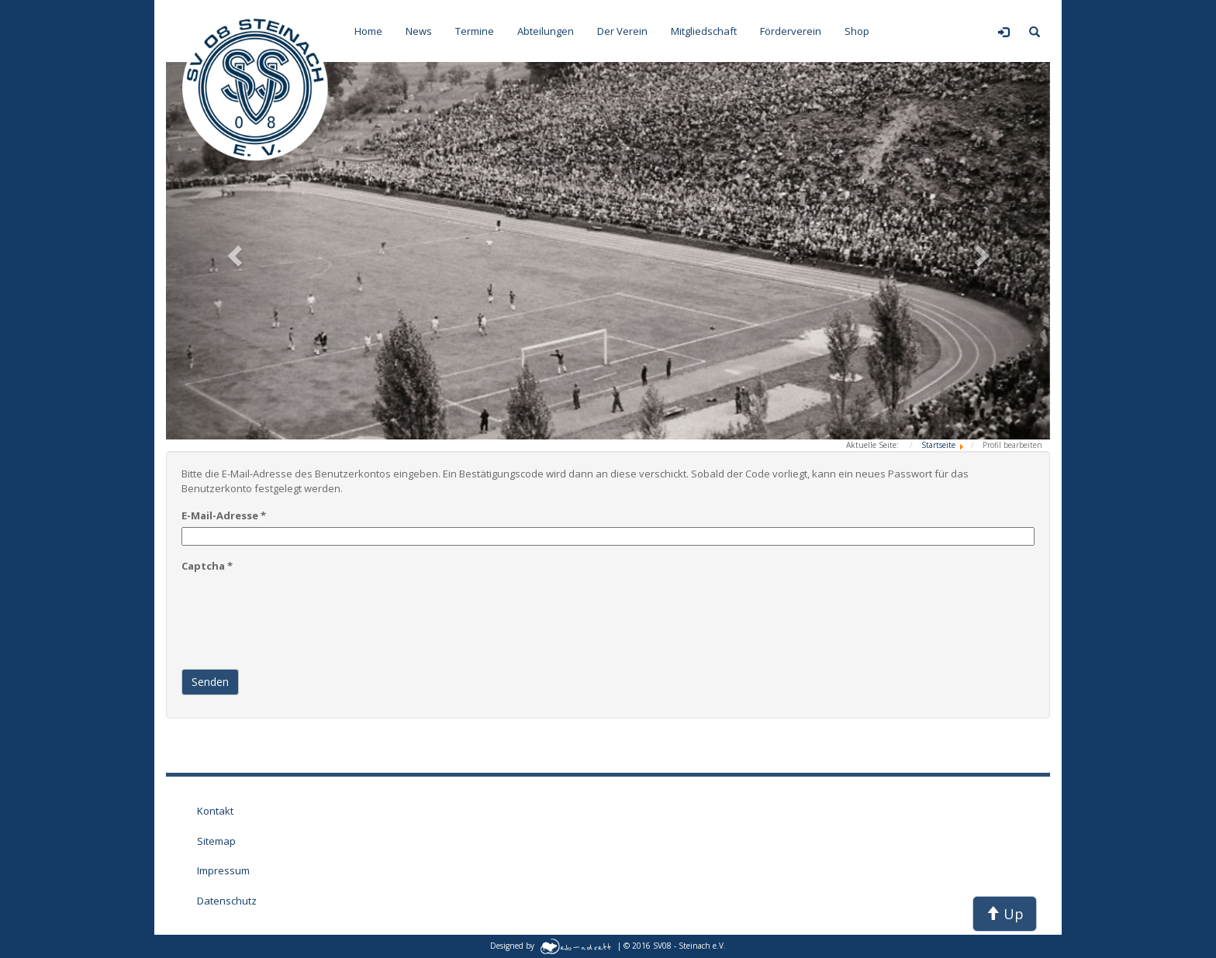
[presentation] (299, 607)
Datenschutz (227, 901)
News (419, 31)
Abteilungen (545, 31)
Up (1005, 914)
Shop (857, 31)
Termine (474, 31)
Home (368, 31)
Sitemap (216, 841)
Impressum (223, 870)
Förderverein (790, 31)
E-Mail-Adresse (223, 515)
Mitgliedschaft (704, 31)
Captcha (207, 566)
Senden (210, 681)
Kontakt (215, 811)
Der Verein (622, 31)
